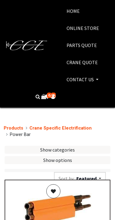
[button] (53, 191)
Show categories (57, 150)
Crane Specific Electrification (60, 128)
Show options (57, 160)
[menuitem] (83, 11)
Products (13, 128)
